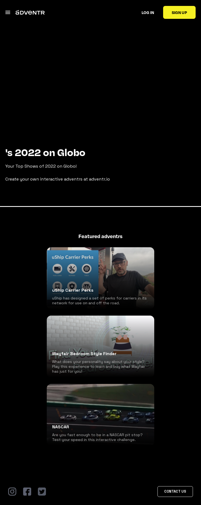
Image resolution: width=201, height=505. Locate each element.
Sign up (179, 12)
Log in (148, 12)
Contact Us (175, 491)
